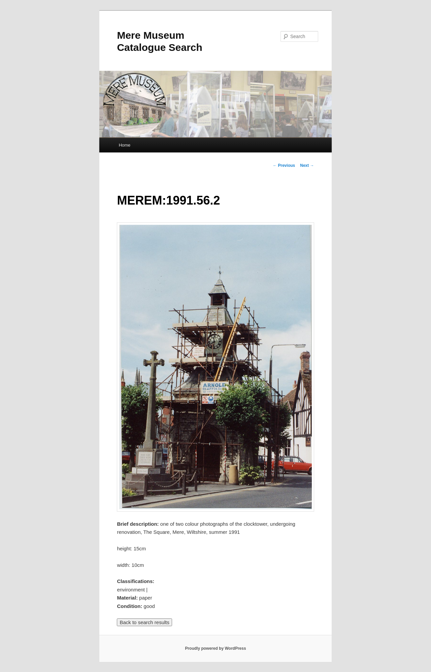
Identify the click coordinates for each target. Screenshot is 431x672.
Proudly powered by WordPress (215, 648)
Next (307, 165)
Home (125, 145)
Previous (284, 165)
